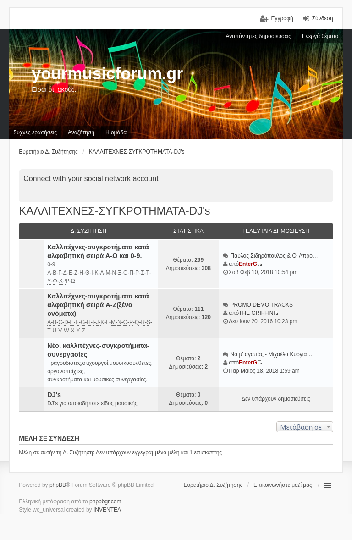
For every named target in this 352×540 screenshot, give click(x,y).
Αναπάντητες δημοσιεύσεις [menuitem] (258, 36)
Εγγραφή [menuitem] (282, 18)
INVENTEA (107, 510)
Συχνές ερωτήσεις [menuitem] (35, 132)
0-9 (51, 264)
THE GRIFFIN (256, 313)
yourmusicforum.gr (107, 73)
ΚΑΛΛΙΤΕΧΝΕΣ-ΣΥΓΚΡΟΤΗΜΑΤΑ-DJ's (114, 210)
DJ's (54, 394)
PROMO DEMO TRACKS (262, 305)
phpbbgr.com (105, 501)
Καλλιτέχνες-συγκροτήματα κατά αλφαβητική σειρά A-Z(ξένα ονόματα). (98, 304)
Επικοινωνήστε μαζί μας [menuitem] (282, 485)
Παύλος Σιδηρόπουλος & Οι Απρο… (274, 256)
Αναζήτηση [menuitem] (81, 132)
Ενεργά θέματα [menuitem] (320, 36)
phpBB (58, 485)
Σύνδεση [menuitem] (322, 18)
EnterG (248, 264)
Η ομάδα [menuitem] (115, 132)
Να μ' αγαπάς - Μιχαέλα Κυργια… (272, 354)
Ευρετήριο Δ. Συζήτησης (213, 485)
